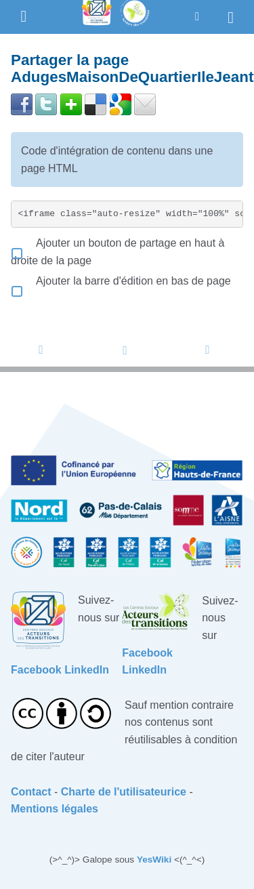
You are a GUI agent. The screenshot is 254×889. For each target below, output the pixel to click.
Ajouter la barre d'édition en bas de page (121, 281)
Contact (31, 792)
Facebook (36, 670)
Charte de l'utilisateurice (123, 792)
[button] (197, 16)
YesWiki (154, 859)
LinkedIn (86, 670)
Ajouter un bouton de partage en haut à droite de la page (117, 251)
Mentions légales (54, 808)
